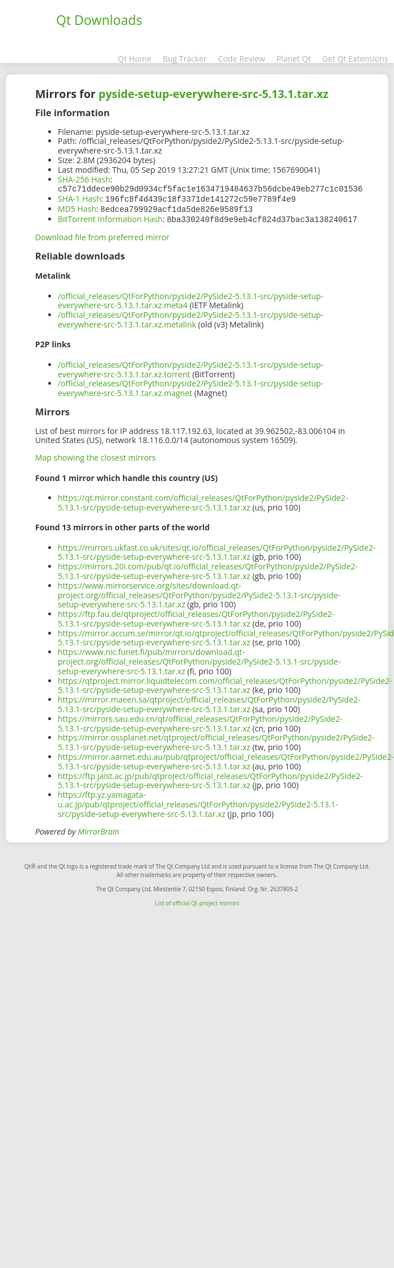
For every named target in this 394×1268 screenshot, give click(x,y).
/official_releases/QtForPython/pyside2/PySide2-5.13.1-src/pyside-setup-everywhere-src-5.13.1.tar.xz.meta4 (191, 298)
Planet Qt (294, 58)
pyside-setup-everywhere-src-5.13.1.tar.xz (214, 93)
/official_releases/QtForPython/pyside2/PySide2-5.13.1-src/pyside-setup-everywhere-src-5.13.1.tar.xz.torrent (191, 367)
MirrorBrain (98, 829)
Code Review (241, 58)
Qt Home (134, 58)
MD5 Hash (77, 207)
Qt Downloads (99, 20)
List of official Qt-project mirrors (197, 901)
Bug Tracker (185, 58)
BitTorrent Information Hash (110, 217)
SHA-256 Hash (84, 179)
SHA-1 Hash (79, 198)
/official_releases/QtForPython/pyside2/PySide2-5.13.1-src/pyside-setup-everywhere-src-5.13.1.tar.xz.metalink (191, 317)
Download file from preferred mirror (102, 234)
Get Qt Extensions (355, 58)
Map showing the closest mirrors (95, 455)
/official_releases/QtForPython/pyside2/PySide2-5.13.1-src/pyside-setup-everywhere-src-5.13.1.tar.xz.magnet (191, 386)
